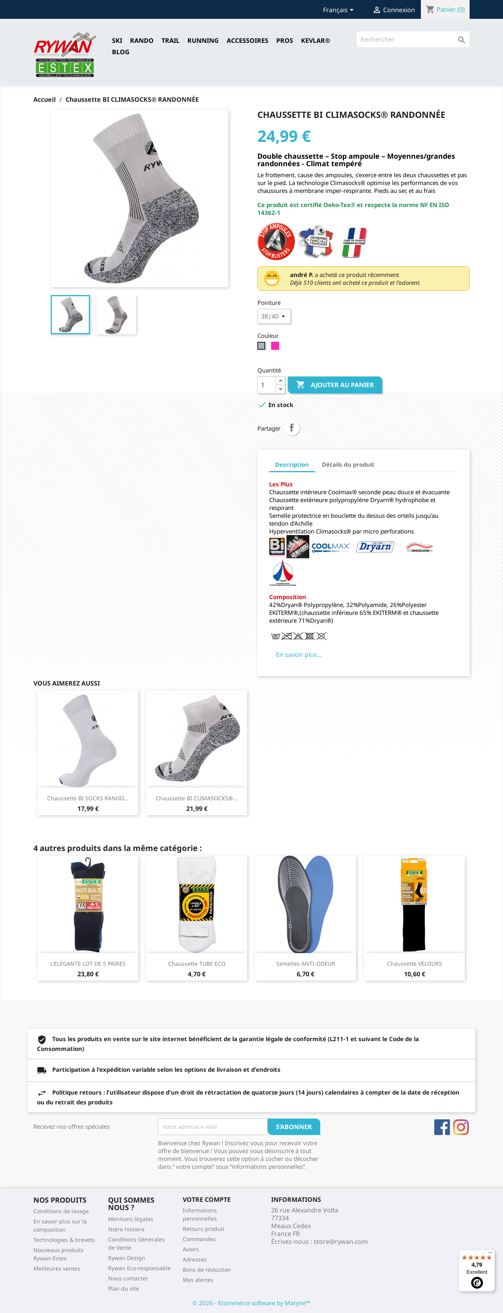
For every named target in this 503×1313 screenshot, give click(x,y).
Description (292, 464)
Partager (291, 427)
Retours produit (203, 1228)
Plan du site (123, 1288)
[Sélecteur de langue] (339, 10)
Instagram (461, 1127)
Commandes (199, 1239)
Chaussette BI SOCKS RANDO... (88, 798)
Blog (121, 52)
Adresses (195, 1259)
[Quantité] (266, 385)
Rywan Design (126, 1258)
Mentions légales (130, 1219)
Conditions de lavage (61, 1211)
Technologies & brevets (64, 1239)
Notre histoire (126, 1229)
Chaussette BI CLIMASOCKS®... (197, 798)
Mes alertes (198, 1280)
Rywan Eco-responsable (139, 1268)
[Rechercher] (413, 39)
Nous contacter (128, 1278)
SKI (117, 40)
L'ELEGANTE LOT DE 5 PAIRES (88, 963)
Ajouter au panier (335, 385)
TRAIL (171, 40)
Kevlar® (315, 40)
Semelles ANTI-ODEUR (305, 963)
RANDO (142, 40)
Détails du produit (348, 464)
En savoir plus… (299, 654)
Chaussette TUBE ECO (197, 963)
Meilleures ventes (56, 1268)
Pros (284, 40)
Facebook (442, 1127)
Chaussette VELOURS (414, 963)
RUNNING (203, 40)
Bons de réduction (207, 1269)
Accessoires (247, 40)
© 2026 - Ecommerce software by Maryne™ (251, 1303)
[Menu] (490, 1254)
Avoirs (191, 1249)
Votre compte (207, 1199)
